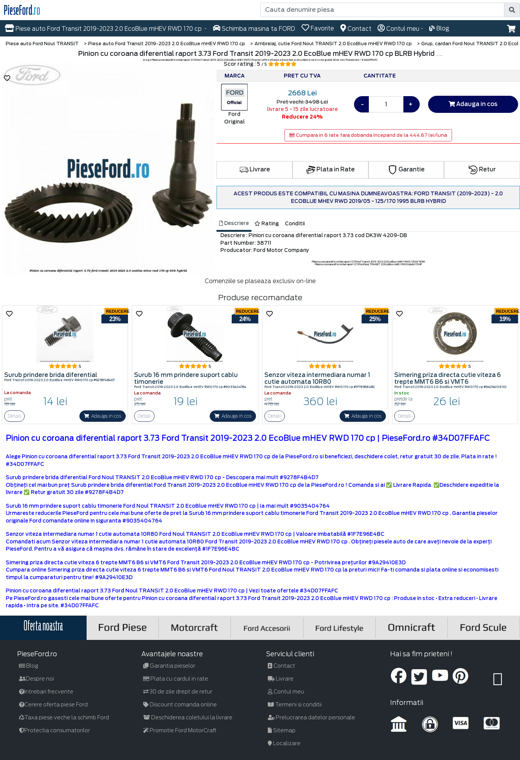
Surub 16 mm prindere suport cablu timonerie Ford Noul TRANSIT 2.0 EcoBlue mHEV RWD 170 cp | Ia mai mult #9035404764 (168, 506)
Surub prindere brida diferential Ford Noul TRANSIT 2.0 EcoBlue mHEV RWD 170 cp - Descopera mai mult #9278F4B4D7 (162, 477)
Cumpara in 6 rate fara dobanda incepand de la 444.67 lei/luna (368, 135)
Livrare (254, 169)
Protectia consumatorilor (54, 730)
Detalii (14, 416)
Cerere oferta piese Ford (53, 704)
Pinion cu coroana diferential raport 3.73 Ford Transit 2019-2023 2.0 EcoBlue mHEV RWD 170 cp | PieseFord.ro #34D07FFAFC (248, 438)
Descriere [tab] (234, 223)
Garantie (406, 169)
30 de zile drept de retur (177, 692)
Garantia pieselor (169, 666)
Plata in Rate (330, 169)
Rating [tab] (266, 223)
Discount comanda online (180, 704)
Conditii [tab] (295, 223)
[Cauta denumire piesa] (383, 10)
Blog (28, 666)
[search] (512, 10)
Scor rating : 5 (260, 64)
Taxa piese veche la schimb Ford (64, 717)
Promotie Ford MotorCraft (180, 730)
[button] (511, 28)
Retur (482, 169)
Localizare (284, 743)
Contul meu (286, 692)
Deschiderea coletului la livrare (187, 717)
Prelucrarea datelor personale (311, 717)
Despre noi (36, 679)
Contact (281, 666)
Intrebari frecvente (46, 692)
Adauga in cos (473, 104)
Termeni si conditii (295, 704)
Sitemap (282, 730)
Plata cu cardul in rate (175, 679)
